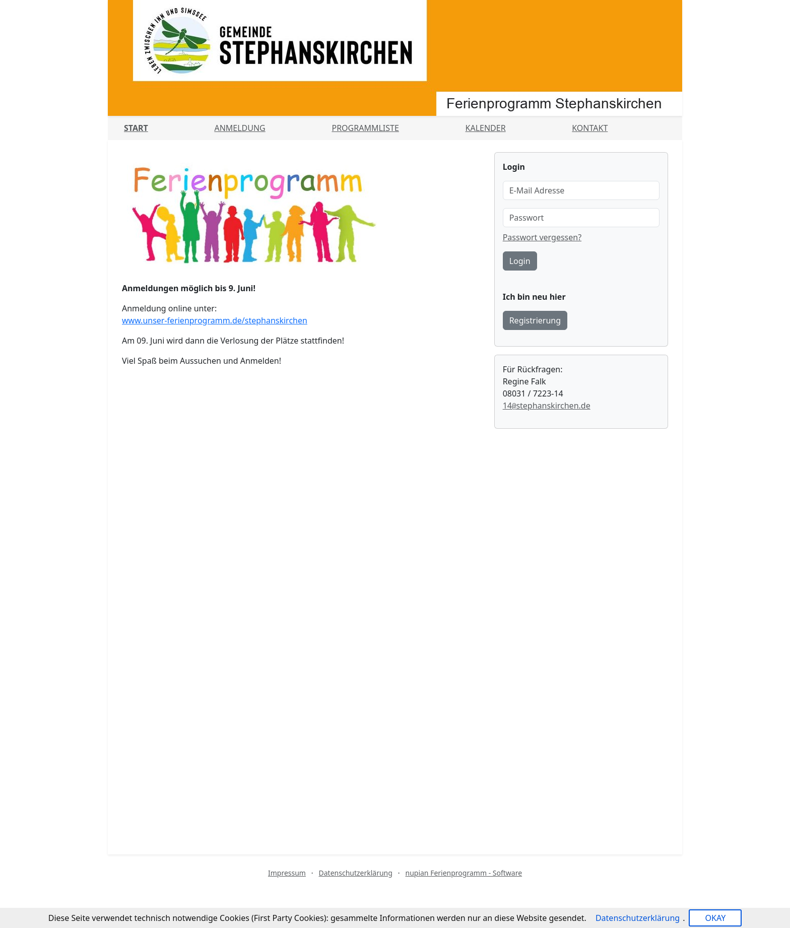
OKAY (715, 917)
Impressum (287, 873)
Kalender (486, 128)
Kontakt (590, 128)
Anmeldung (239, 128)
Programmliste (365, 128)
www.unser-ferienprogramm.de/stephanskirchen (214, 320)
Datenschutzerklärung (355, 873)
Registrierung (535, 320)
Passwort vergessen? (542, 237)
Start (136, 128)
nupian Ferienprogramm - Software (463, 873)
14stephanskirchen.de (546, 405)
